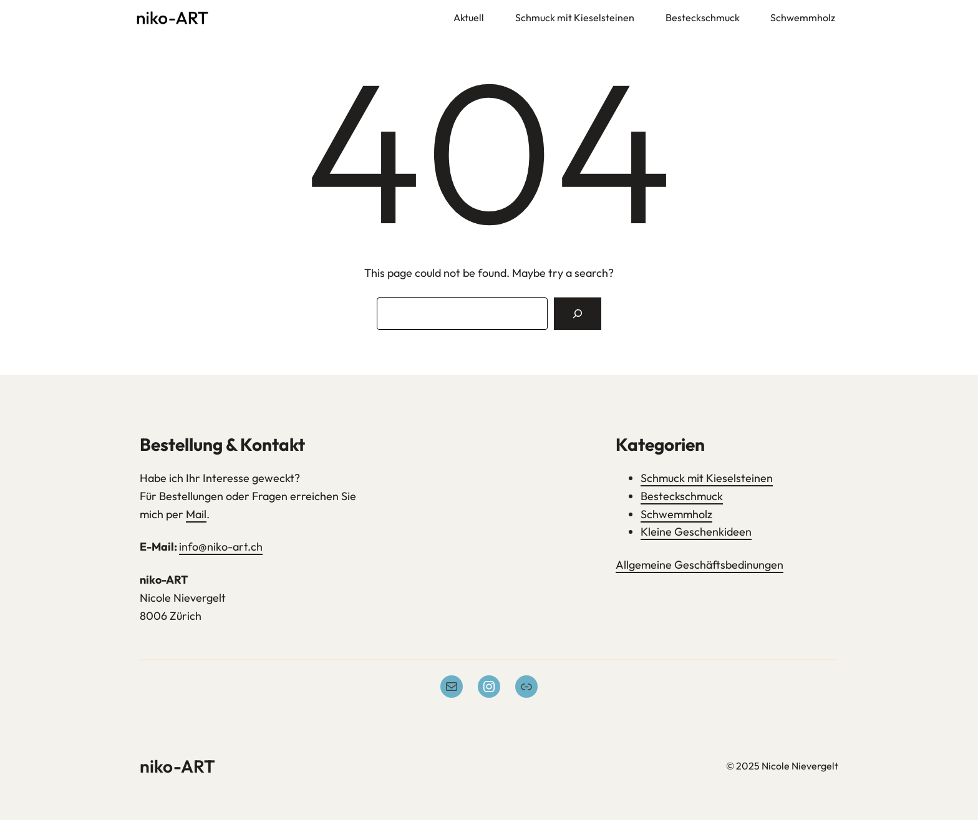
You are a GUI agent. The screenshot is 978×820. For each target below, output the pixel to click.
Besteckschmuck (682, 496)
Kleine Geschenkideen (696, 531)
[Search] (577, 313)
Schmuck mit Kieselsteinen (707, 478)
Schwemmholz (676, 514)
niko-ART (177, 766)
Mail (196, 514)
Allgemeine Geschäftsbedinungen (699, 564)
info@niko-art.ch (221, 546)
